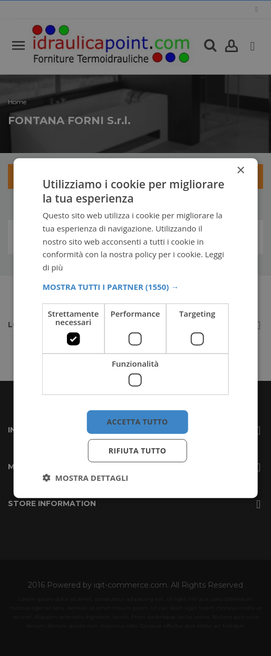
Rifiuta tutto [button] (137, 451)
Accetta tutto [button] (137, 422)
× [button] (240, 170)
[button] (136, 286)
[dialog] (135, 328)
